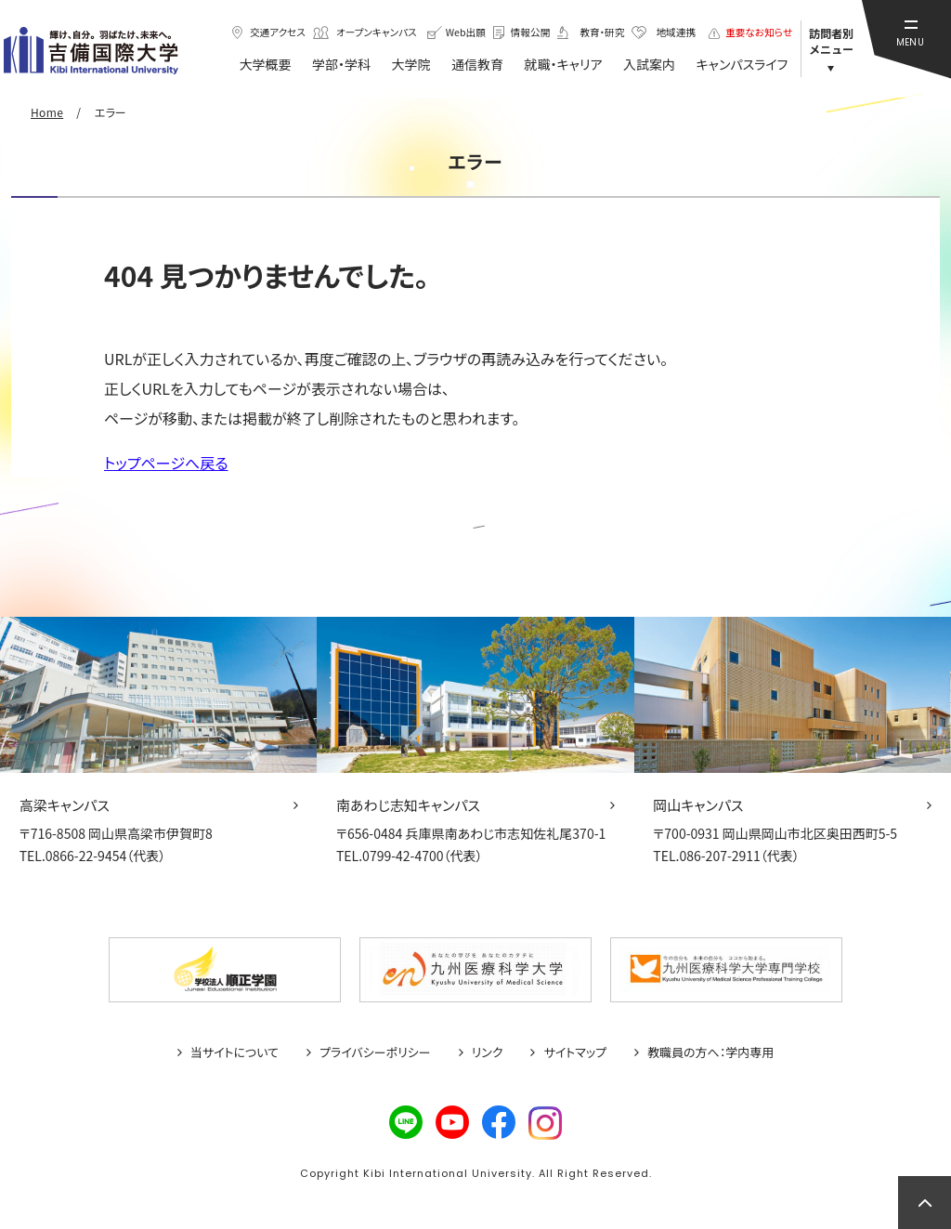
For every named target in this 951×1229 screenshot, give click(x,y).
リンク (487, 1052)
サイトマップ (574, 1052)
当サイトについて (234, 1052)
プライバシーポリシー (375, 1052)
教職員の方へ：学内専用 (710, 1052)
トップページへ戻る (166, 462)
